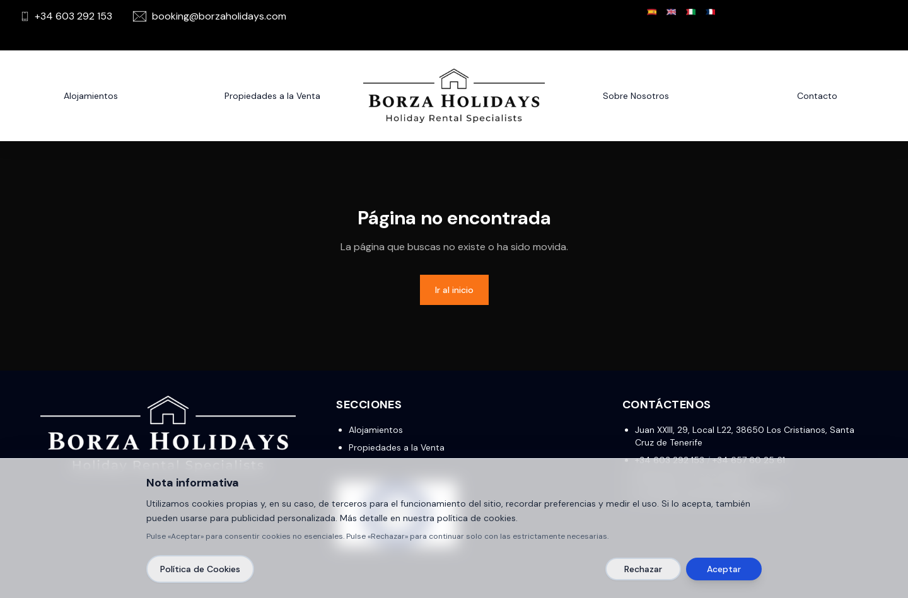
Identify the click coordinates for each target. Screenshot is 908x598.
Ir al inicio (454, 290)
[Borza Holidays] (454, 96)
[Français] (710, 12)
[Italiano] (691, 12)
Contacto (817, 95)
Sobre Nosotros (636, 95)
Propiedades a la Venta (397, 447)
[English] (671, 12)
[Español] (651, 12)
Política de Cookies (200, 569)
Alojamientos (91, 95)
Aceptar (724, 569)
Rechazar (643, 569)
